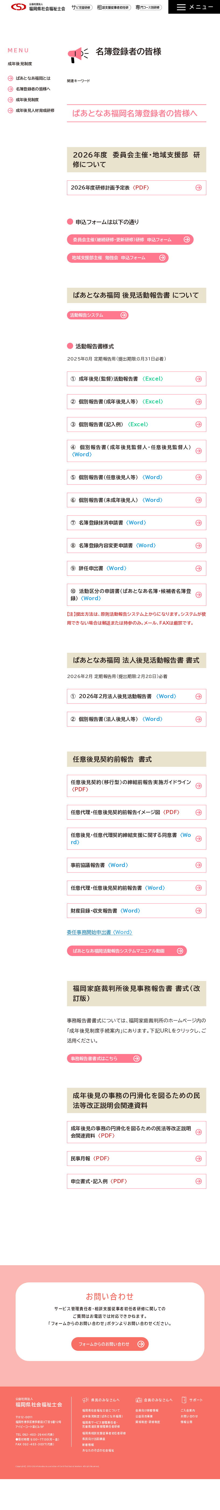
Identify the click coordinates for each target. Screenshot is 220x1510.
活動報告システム (91, 335)
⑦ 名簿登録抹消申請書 (108, 544)
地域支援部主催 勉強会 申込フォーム (119, 273)
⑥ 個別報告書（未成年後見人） (117, 521)
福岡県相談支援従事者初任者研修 (104, 1464)
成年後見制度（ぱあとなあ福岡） (102, 1447)
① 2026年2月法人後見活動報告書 (123, 718)
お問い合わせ (189, 1447)
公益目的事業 (144, 1447)
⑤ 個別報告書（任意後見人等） (117, 498)
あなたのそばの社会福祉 (98, 1481)
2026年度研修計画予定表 (110, 187)
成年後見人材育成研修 (31, 110)
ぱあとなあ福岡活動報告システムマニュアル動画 (132, 976)
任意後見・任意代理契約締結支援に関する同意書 (131, 860)
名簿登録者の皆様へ (29, 89)
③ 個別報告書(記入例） (109, 446)
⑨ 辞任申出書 (98, 590)
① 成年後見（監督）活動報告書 (117, 400)
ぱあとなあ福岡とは (29, 78)
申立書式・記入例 (99, 1212)
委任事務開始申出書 (99, 953)
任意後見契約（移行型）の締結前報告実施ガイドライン (131, 807)
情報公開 (186, 1453)
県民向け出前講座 (93, 1470)
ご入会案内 (188, 1441)
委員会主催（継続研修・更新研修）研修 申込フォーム (132, 246)
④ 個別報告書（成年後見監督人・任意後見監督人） (132, 472)
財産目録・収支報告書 (105, 932)
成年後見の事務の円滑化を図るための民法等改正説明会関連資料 (131, 1163)
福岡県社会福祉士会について (101, 1441)
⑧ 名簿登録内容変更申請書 (113, 567)
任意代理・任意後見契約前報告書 (118, 909)
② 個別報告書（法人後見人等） (117, 740)
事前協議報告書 (99, 886)
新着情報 (88, 1475)
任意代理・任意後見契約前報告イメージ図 (125, 833)
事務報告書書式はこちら (100, 1088)
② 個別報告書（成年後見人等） (117, 423)
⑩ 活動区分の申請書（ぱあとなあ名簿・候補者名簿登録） (131, 616)
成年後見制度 (23, 100)
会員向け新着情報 (147, 1441)
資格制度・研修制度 (148, 1453)
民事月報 (90, 1189)
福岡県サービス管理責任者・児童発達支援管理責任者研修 (101, 1455)
